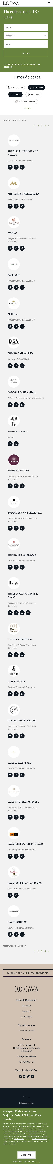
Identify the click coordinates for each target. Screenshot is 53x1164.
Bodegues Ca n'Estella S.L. (25, 512)
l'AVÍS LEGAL (19, 1139)
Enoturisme (36, 87)
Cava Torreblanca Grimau (25, 882)
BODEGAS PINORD (18, 470)
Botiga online (15, 87)
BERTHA (12, 314)
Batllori (13, 275)
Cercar (26, 53)
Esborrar (27, 108)
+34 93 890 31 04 (26, 1061)
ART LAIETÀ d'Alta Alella (23, 193)
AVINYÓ (12, 232)
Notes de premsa (26, 1030)
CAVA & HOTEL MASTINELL (23, 801)
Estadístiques (26, 1016)
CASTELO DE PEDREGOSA (22, 720)
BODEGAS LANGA (18, 431)
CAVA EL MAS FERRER (20, 762)
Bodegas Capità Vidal (22, 392)
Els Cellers (26, 1005)
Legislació (26, 1011)
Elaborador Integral (25, 101)
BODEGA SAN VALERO (20, 353)
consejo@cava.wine (26, 1056)
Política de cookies (26, 1103)
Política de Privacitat (10, 1141)
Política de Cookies (39, 1139)
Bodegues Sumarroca (22, 554)
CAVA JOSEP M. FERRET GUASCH (26, 843)
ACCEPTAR (26, 1155)
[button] (49, 3)
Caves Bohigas (17, 922)
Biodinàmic (34, 94)
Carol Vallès (16, 681)
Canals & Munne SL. (20, 639)
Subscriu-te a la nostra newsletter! (28, 973)
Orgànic (15, 94)
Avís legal (26, 1097)
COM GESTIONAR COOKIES (26, 1161)
